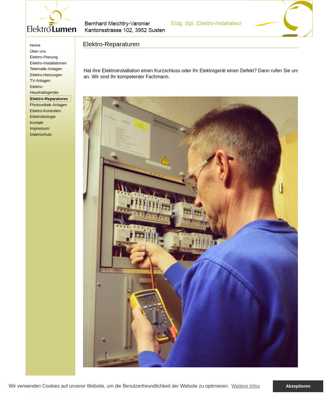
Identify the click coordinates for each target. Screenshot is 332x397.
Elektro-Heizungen (46, 75)
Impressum (39, 128)
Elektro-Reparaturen (49, 98)
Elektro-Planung (44, 57)
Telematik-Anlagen (46, 69)
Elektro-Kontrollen (45, 111)
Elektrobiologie (43, 116)
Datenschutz (41, 134)
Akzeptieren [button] (298, 386)
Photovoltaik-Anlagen (48, 105)
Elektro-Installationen (48, 63)
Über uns (38, 51)
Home (35, 45)
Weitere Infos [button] (245, 386)
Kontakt (36, 122)
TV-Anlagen (40, 80)
